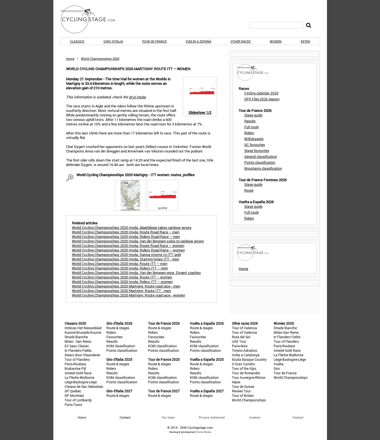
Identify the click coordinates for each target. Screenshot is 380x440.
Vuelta (279, 364)
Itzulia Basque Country (249, 359)
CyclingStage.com (91, 19)
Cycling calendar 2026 (261, 93)
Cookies (254, 417)
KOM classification (120, 346)
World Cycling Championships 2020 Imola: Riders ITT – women (122, 281)
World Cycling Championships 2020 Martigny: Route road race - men (126, 286)
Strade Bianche (76, 337)
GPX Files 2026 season (262, 99)
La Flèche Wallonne (79, 377)
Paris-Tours (73, 404)
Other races (240, 41)
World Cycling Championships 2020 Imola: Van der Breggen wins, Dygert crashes (136, 272)
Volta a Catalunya (246, 355)
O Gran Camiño (243, 364)
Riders (249, 133)
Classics (77, 41)
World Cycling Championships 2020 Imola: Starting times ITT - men (125, 259)
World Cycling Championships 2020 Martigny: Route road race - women (128, 295)
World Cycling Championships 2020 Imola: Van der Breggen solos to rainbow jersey (138, 241)
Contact (298, 417)
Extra (305, 41)
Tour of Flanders (77, 359)
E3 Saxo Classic (77, 346)
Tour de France (154, 41)
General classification (260, 156)
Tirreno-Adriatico (244, 350)
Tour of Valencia (244, 328)
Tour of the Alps (244, 368)
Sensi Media (204, 432)
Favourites (114, 337)
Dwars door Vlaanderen (82, 355)
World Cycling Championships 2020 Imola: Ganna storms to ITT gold (126, 254)
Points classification (259, 162)
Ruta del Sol (241, 337)
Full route (251, 127)
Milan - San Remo (78, 341)
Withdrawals (253, 138)
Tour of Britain (243, 395)
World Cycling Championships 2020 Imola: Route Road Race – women (128, 245)
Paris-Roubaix (75, 364)
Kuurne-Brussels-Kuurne (83, 332)
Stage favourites (256, 150)
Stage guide (253, 115)
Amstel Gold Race (78, 373)
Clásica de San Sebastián (84, 386)
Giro (277, 368)
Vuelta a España (198, 41)
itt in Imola (137, 97)
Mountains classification (263, 168)
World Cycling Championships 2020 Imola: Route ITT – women (122, 277)
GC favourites (254, 144)
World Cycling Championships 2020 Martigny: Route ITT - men (121, 290)
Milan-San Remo (286, 332)
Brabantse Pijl (75, 368)
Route (248, 190)
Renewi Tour (241, 391)
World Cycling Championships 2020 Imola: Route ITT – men (119, 263)
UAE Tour (239, 341)
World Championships (249, 400)
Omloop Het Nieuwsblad (83, 328)
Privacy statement (212, 417)
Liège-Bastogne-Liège (81, 382)
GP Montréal (74, 395)
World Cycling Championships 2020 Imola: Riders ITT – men (120, 268)
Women (276, 41)
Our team (168, 417)
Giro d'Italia (113, 41)
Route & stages (117, 328)
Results (250, 121)
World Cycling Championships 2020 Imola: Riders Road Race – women (128, 250)
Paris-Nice (239, 346)
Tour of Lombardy (78, 400)
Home (70, 58)
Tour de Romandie (246, 373)
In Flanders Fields (78, 350)
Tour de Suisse (243, 386)
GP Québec (73, 391)
